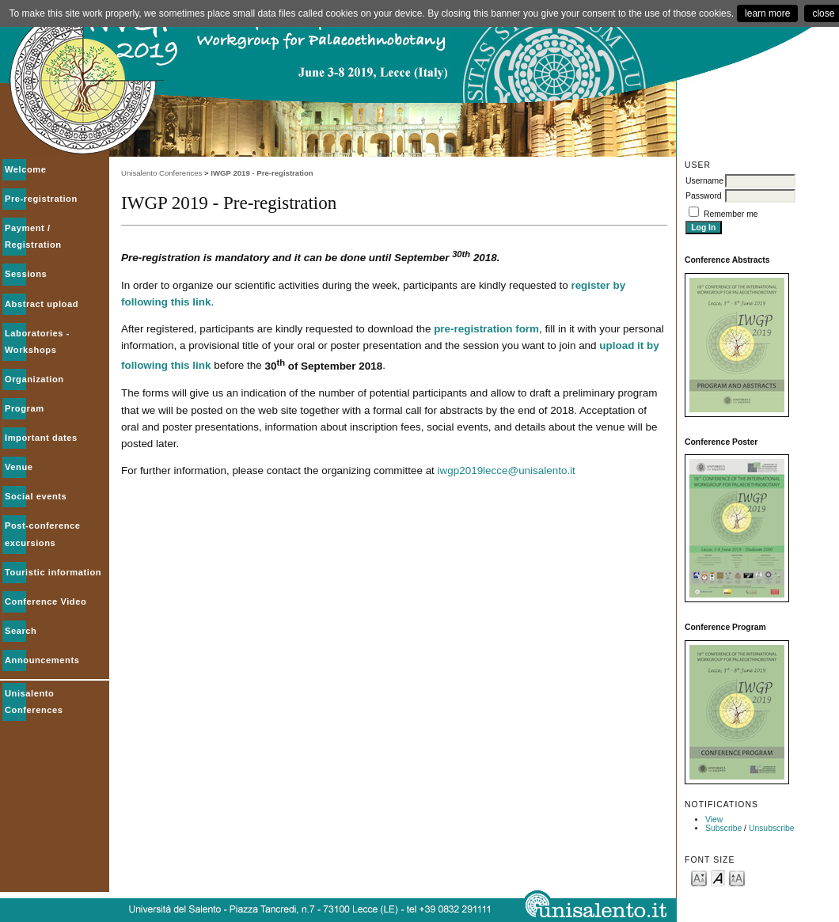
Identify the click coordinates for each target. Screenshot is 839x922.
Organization (34, 379)
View (714, 819)
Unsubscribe (772, 828)
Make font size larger (737, 877)
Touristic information (53, 572)
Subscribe (723, 828)
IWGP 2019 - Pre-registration (262, 173)
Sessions (26, 274)
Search (20, 631)
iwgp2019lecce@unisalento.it (506, 470)
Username (704, 180)
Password (703, 196)
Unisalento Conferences (161, 173)
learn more (767, 13)
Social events (35, 496)
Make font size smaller (699, 877)
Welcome (26, 169)
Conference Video (45, 601)
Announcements (42, 660)
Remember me (731, 214)
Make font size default (718, 877)
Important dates (41, 437)
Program (24, 408)
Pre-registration (41, 198)
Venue (19, 467)
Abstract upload (41, 304)
